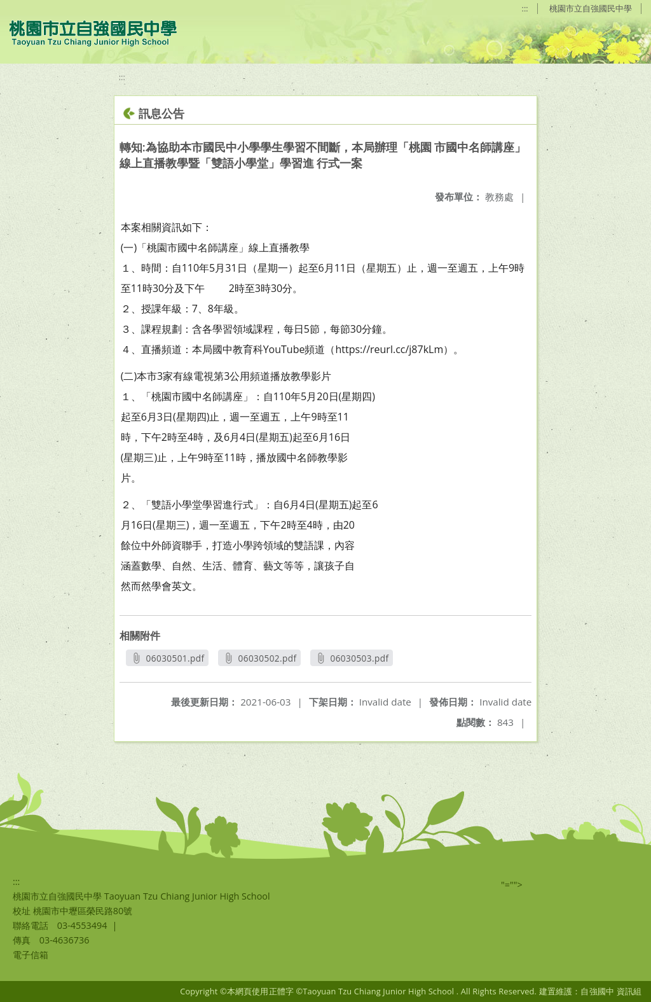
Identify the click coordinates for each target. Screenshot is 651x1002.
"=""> (512, 885)
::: (525, 8)
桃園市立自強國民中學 (590, 8)
